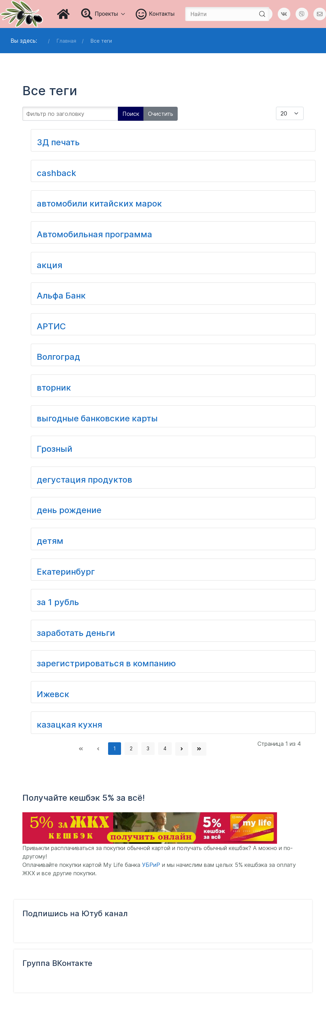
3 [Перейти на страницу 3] (148, 748)
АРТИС (51, 326)
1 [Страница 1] (114, 748)
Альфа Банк (61, 295)
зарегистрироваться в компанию (106, 663)
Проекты (103, 14)
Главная (66, 41)
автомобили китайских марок (99, 203)
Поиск (130, 113)
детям (50, 541)
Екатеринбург (66, 572)
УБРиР (151, 864)
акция (49, 265)
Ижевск (53, 694)
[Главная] (64, 14)
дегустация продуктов (84, 480)
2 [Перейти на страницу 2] (131, 748)
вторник (54, 388)
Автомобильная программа (94, 234)
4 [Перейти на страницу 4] (164, 748)
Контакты (155, 14)
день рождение (69, 510)
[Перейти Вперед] (181, 749)
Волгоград (58, 357)
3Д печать (58, 142)
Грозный (54, 449)
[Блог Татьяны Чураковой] (21, 14)
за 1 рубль (58, 602)
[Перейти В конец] (199, 749)
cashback (56, 173)
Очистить (160, 113)
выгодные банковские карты (97, 418)
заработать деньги (76, 633)
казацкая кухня (69, 725)
